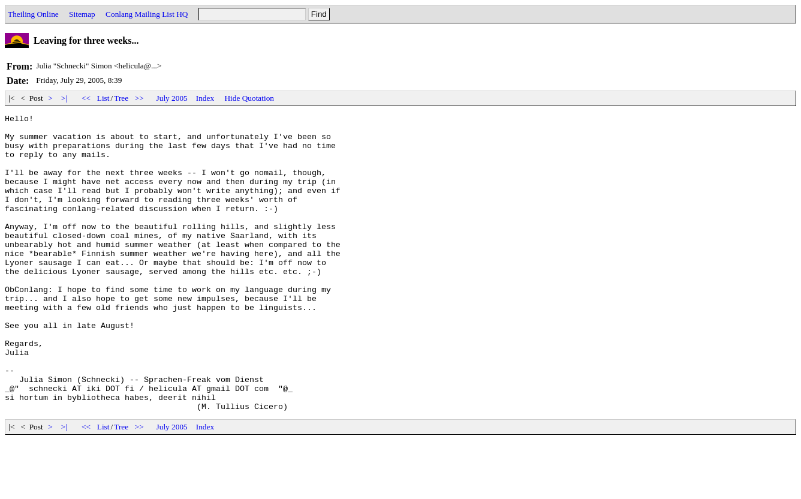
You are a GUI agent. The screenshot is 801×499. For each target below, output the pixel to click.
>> (139, 98)
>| (64, 98)
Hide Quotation (249, 98)
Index (205, 98)
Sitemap (82, 14)
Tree (121, 98)
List (103, 98)
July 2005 (172, 98)
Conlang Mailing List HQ (147, 14)
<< (86, 98)
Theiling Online (33, 14)
